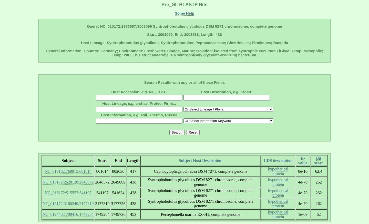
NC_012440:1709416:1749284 (68, 214)
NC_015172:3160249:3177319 (68, 203)
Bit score (318, 160)
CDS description (278, 160)
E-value (303, 160)
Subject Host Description (201, 160)
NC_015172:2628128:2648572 (68, 182)
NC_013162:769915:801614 (68, 171)
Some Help (184, 13)
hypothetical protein (278, 171)
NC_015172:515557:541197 (68, 193)
